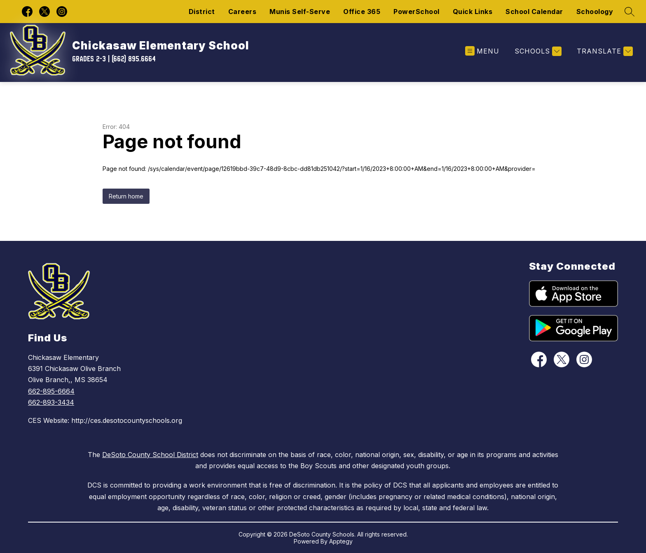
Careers (242, 11)
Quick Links (473, 11)
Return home (126, 196)
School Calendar (534, 11)
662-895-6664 (51, 391)
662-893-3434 (51, 402)
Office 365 (361, 11)
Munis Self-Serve (299, 11)
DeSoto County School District (150, 454)
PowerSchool (416, 11)
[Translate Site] (604, 51)
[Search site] (629, 11)
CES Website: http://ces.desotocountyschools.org (105, 420)
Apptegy (341, 541)
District (202, 11)
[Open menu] (482, 51)
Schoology (594, 11)
